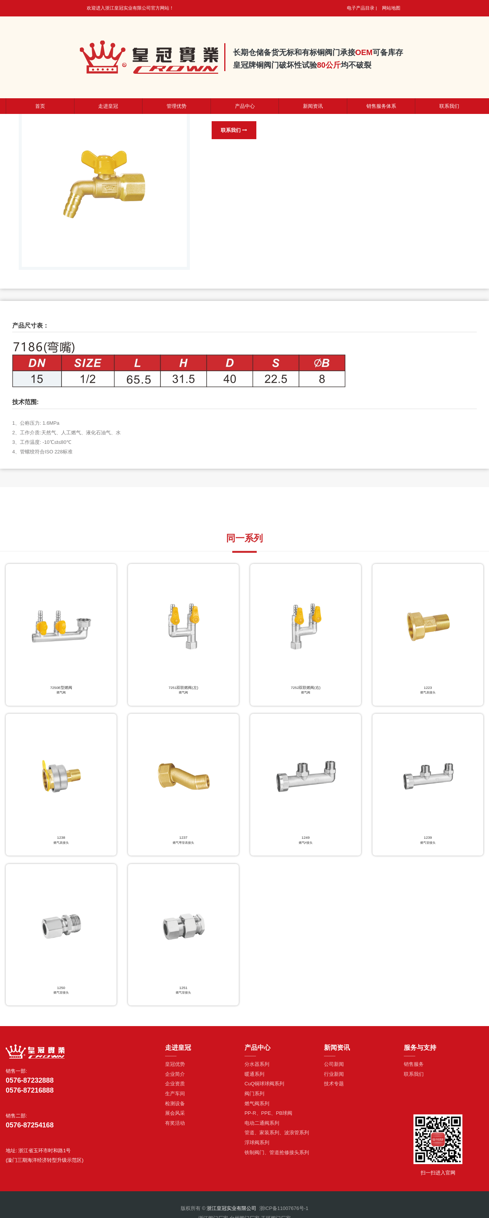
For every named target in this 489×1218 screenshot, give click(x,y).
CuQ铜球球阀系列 (264, 1087)
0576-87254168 (29, 1129)
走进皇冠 (108, 106)
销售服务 (414, 1068)
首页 (40, 106)
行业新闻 (334, 1077)
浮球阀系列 (256, 1146)
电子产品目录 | (362, 8)
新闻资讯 (313, 106)
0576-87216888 (29, 1094)
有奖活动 (175, 1126)
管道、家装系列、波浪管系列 (276, 1136)
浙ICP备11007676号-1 (284, 1212)
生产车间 (175, 1097)
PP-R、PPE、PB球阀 (268, 1117)
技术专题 (334, 1087)
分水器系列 (256, 1068)
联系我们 (234, 130)
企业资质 (175, 1087)
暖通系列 (254, 1077)
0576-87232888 (29, 1084)
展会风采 (175, 1117)
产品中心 (245, 106)
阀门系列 (254, 1097)
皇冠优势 (175, 1068)
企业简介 (175, 1077)
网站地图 (391, 8)
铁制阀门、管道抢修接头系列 (276, 1156)
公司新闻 (334, 1068)
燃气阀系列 (256, 1107)
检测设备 (175, 1107)
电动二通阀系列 (261, 1126)
